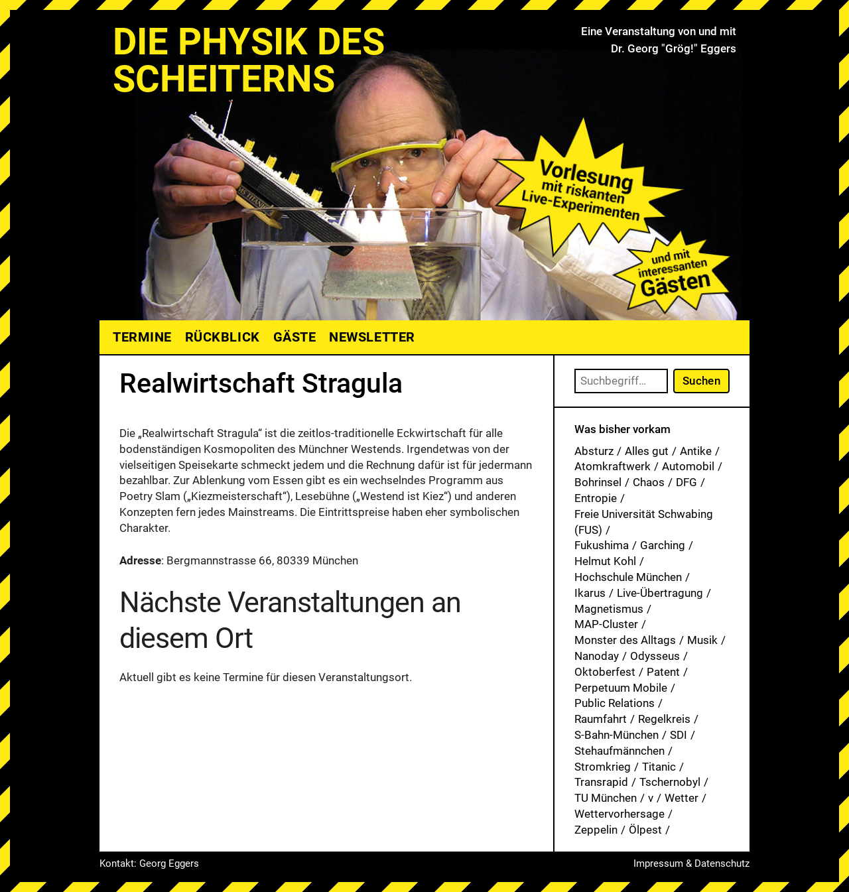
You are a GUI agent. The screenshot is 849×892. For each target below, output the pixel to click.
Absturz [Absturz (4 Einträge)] (594, 451)
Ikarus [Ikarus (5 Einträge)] (590, 593)
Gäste (294, 337)
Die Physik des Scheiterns (249, 60)
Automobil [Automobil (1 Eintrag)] (688, 466)
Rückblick (222, 337)
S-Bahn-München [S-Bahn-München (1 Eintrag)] (616, 734)
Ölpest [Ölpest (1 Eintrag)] (645, 829)
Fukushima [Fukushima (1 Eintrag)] (601, 545)
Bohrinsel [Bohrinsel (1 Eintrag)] (597, 482)
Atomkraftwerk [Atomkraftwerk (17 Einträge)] (612, 466)
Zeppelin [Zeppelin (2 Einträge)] (596, 829)
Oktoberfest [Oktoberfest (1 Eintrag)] (604, 671)
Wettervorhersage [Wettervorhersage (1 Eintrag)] (619, 813)
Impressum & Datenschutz (691, 863)
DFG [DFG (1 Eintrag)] (686, 482)
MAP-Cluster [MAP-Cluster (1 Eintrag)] (606, 624)
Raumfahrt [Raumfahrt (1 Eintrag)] (600, 719)
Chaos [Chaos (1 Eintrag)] (649, 482)
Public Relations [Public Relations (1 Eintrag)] (614, 703)
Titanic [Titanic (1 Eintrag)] (659, 766)
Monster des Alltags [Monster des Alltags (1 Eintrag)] (625, 640)
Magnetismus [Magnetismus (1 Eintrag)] (608, 608)
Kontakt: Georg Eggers (149, 863)
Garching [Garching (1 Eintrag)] (662, 545)
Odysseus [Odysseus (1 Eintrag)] (655, 656)
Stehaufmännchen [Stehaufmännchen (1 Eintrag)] (619, 750)
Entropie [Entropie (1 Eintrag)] (595, 498)
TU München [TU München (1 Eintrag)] (605, 797)
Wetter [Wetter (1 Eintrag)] (681, 797)
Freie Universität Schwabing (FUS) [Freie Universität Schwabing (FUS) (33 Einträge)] (643, 522)
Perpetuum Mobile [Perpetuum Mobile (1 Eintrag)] (620, 687)
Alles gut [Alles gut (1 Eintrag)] (647, 451)
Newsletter (372, 337)
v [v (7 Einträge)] (650, 797)
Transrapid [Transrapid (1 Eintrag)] (601, 782)
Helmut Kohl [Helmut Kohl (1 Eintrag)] (605, 561)
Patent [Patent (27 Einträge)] (663, 671)
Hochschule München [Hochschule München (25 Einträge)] (628, 577)
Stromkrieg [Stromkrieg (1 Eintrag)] (602, 766)
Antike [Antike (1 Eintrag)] (696, 451)
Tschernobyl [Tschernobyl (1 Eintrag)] (669, 782)
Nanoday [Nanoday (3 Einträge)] (596, 656)
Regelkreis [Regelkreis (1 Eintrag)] (664, 719)
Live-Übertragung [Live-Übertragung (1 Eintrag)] (660, 593)
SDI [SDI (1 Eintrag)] (678, 734)
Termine (142, 337)
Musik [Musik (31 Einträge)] (702, 640)
